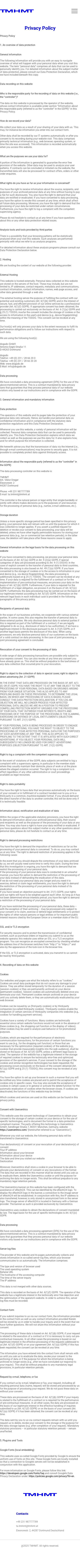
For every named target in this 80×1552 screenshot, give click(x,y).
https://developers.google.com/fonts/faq (22, 1473)
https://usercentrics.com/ (13, 1129)
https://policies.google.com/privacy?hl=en (51, 1476)
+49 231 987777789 (27, 1521)
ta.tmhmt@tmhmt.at (27, 1526)
